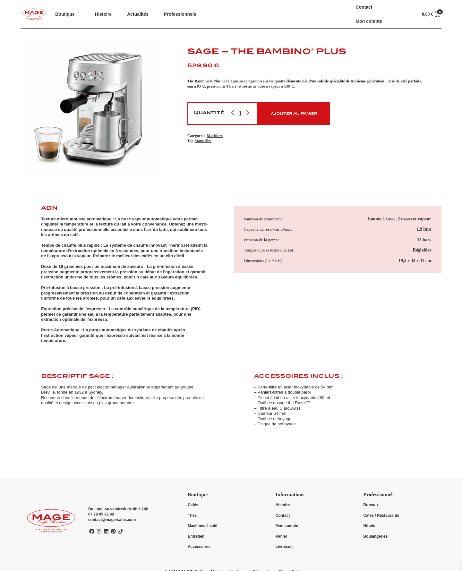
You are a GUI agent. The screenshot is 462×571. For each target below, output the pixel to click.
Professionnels (180, 14)
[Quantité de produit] (240, 113)
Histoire (103, 14)
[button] (67, 14)
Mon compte (368, 21)
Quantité (208, 113)
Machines (215, 135)
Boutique (67, 14)
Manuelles (203, 140)
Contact (363, 7)
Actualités (138, 14)
